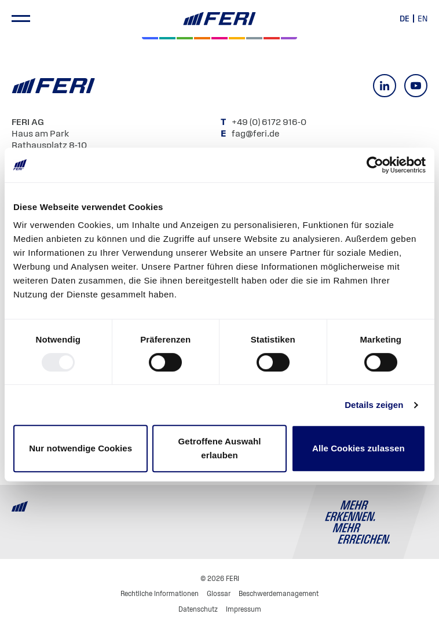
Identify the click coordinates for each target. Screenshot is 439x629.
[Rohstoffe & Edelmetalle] (272, 38)
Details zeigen (374, 405)
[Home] (219, 18)
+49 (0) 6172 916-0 (270, 121)
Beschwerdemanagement (279, 593)
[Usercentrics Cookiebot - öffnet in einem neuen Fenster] (375, 165)
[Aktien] (150, 38)
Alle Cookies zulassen (358, 448)
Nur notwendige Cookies (80, 448)
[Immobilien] (289, 38)
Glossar (219, 593)
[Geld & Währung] (254, 38)
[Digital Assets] (219, 38)
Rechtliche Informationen (159, 593)
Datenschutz (198, 609)
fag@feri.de (255, 133)
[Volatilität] (202, 38)
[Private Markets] (167, 38)
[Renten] (185, 38)
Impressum (243, 609)
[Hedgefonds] (237, 38)
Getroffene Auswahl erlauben (219, 448)
